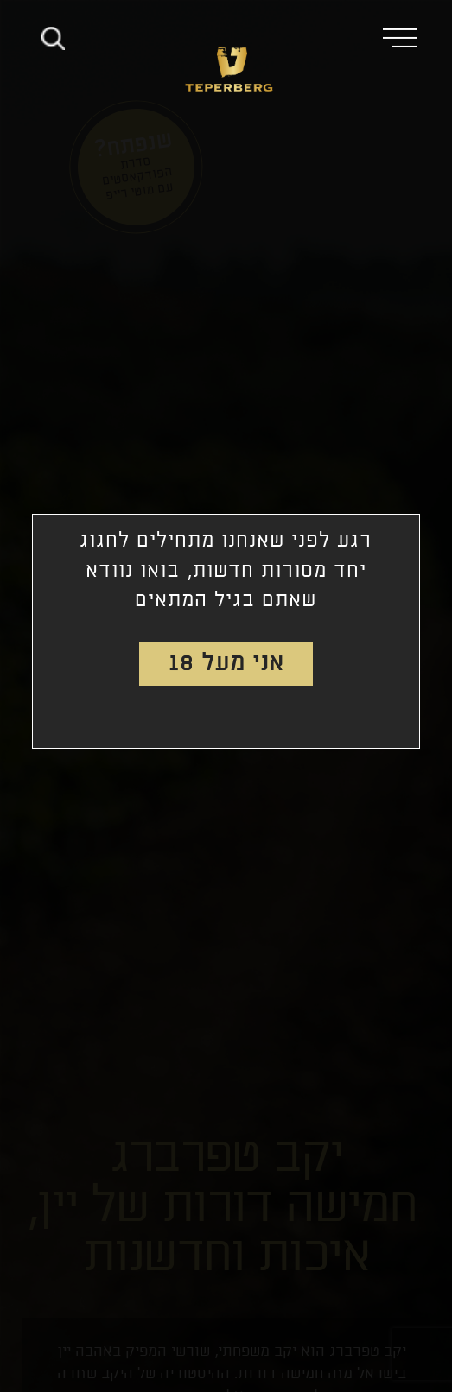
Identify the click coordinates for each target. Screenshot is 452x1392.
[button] (407, 37)
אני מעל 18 (226, 663)
